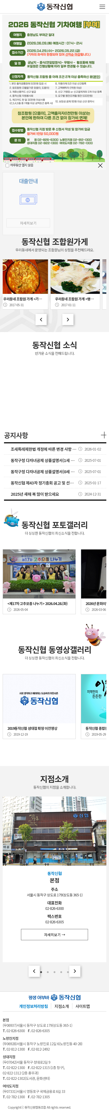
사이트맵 (82, 1006)
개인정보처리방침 (33, 1006)
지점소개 (61, 1006)
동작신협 (38, 2)
